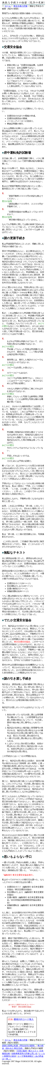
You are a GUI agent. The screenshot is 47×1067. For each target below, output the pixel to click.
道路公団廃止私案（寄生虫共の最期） (19, 1046)
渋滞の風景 (22, 1051)
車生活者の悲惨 (20, 6)
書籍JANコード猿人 (24, 1019)
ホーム (8, 6)
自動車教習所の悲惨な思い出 (24, 1054)
